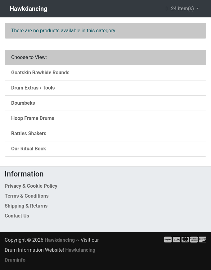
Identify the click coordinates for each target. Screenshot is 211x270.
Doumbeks (23, 103)
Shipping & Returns (26, 206)
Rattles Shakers (28, 133)
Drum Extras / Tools (33, 88)
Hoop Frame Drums (32, 118)
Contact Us (17, 216)
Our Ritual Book (28, 149)
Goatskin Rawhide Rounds (40, 73)
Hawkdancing (28, 8)
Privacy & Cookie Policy (31, 186)
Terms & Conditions (27, 196)
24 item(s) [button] (179, 8)
